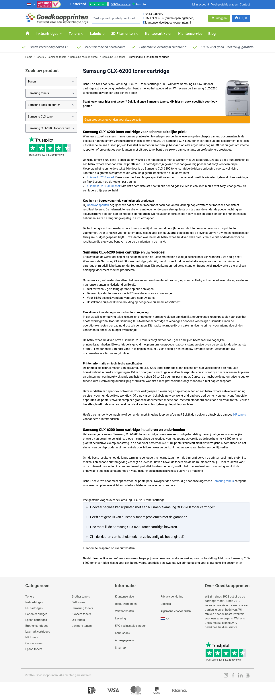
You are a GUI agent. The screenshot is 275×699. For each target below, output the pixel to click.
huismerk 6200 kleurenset (103, 186)
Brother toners (81, 596)
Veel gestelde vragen (224, 4)
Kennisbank (122, 633)
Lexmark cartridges (37, 631)
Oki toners (78, 620)
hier (177, 101)
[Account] (219, 18)
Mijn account (200, 4)
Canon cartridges (36, 614)
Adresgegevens (124, 640)
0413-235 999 (154, 14)
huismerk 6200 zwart (100, 177)
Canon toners (33, 643)
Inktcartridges (34, 602)
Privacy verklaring (172, 596)
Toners (40, 56)
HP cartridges (34, 608)
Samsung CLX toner (113, 56)
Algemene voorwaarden (176, 611)
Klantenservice (124, 596)
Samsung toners (57, 56)
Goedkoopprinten (98, 205)
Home (28, 56)
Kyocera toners (81, 614)
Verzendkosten (124, 611)
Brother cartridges (36, 625)
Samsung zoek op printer (84, 56)
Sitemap (120, 647)
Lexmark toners (82, 625)
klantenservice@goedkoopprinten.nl (168, 22)
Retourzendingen (126, 604)
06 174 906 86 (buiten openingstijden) (169, 18)
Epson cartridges (36, 620)
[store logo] (57, 18)
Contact (245, 4)
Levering (120, 618)
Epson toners (33, 649)
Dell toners (78, 602)
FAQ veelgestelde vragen (130, 625)
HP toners (239, 414)
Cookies (166, 604)
